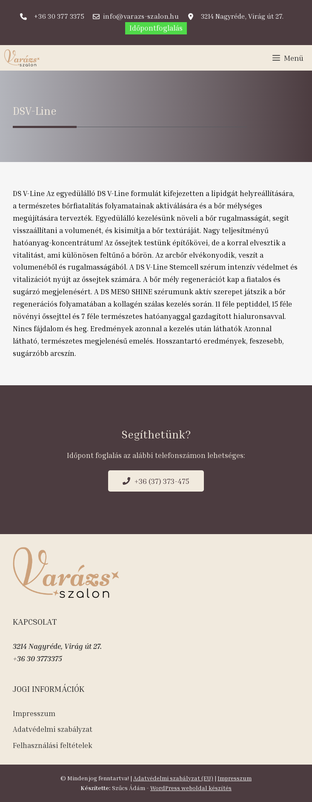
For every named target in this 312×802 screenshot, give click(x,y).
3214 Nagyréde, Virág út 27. (57, 646)
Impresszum (34, 713)
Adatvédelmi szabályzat (52, 729)
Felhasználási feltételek (52, 745)
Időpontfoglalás (156, 27)
